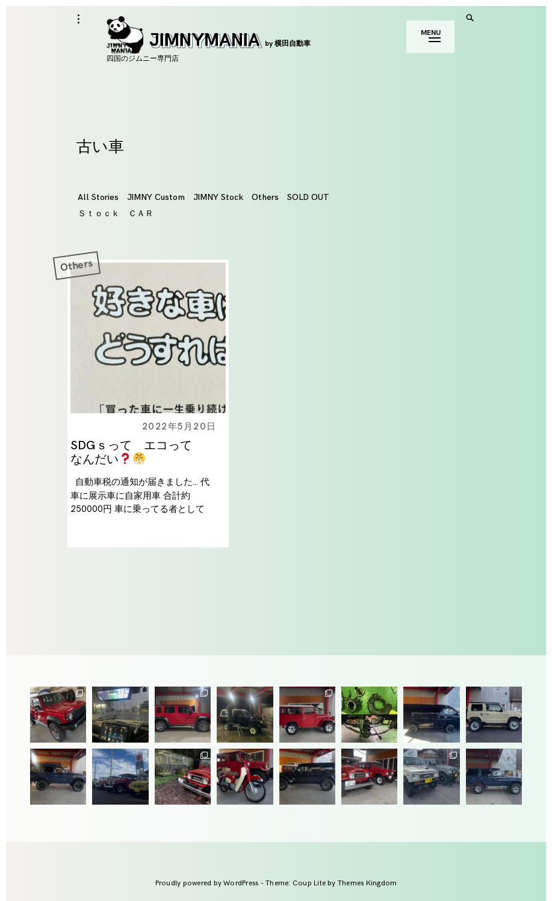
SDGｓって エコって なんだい (137, 452)
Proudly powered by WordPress (208, 883)
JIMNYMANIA (209, 40)
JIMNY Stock (218, 197)
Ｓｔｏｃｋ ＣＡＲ (116, 213)
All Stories (98, 197)
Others (265, 197)
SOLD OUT (308, 197)
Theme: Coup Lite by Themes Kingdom (331, 883)
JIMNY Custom (156, 197)
